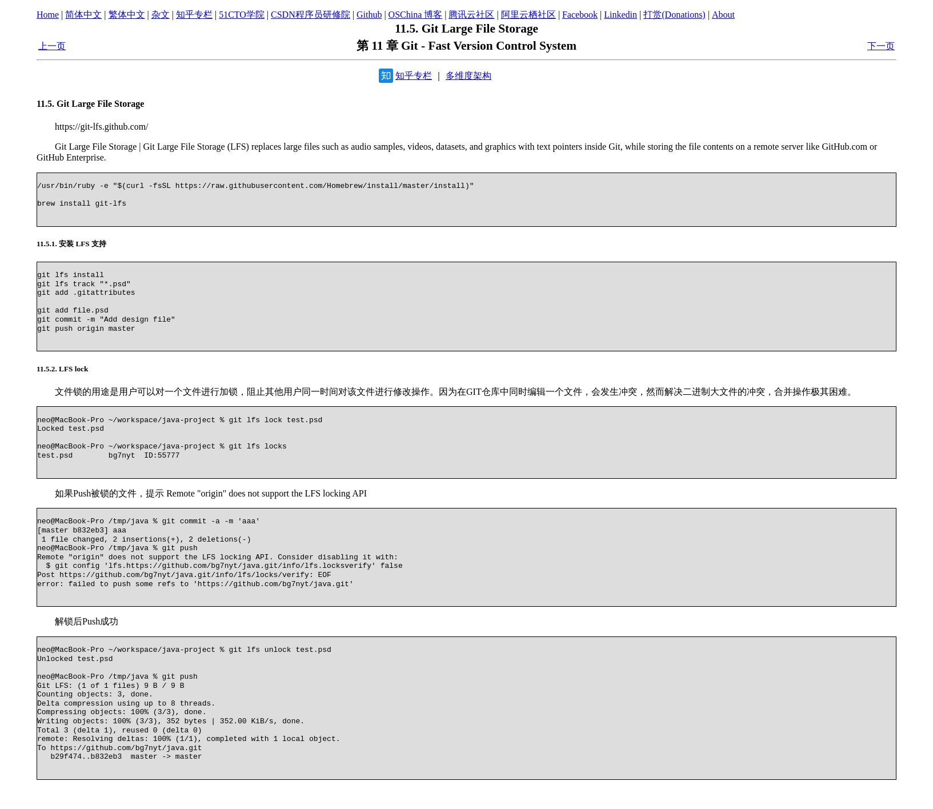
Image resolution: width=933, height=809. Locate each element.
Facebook (580, 14)
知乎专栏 (194, 14)
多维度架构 (468, 76)
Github (369, 14)
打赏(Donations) (674, 14)
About (723, 14)
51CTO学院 (242, 14)
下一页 (881, 46)
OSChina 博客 (416, 14)
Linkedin (620, 14)
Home (48, 14)
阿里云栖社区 (528, 14)
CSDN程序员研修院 (310, 14)
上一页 (52, 46)
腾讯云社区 (471, 14)
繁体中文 (127, 14)
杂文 (160, 14)
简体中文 (83, 14)
